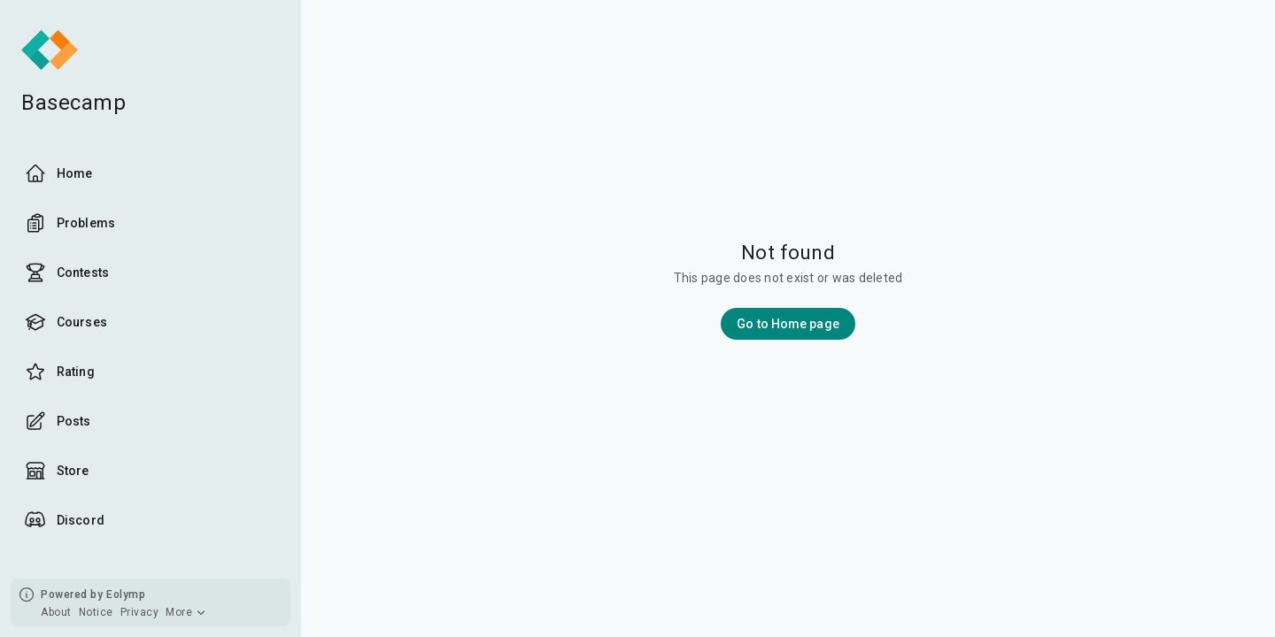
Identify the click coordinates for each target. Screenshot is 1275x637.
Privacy (139, 612)
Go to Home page (788, 324)
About (56, 612)
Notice (96, 612)
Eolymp (125, 594)
